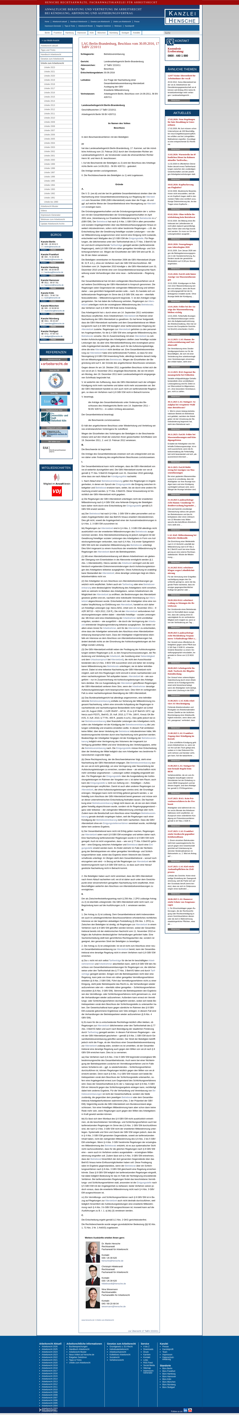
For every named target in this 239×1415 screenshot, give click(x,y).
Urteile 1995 (49, 181)
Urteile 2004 (49, 143)
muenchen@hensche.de (54, 311)
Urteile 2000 (49, 160)
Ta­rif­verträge (116, 245)
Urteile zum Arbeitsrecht (122, 22)
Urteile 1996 (49, 177)
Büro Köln (166, 1379)
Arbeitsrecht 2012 (50, 1384)
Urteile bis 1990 (51, 202)
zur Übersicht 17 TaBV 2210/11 (143, 1331)
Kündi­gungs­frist (118, 476)
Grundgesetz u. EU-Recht (121, 1346)
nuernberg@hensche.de (54, 323)
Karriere (147, 1354)
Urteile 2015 (49, 97)
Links (145, 1360)
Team (164, 1352)
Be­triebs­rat (102, 221)
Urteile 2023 (49, 67)
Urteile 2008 (49, 126)
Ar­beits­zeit (127, 563)
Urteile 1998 (49, 168)
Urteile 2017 (49, 88)
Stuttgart (125, 33)
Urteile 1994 (49, 185)
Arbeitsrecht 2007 (50, 1398)
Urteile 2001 (49, 156)
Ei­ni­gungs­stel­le (136, 238)
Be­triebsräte (146, 218)
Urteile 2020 (49, 76)
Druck (146, 1352)
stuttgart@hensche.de (53, 336)
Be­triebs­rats (147, 304)
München (101, 33)
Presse (137, 22)
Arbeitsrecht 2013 (50, 1381)
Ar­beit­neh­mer (129, 618)
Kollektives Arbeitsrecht (120, 1354)
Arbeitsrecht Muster (85, 26)
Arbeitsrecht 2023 (50, 1354)
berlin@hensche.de (52, 247)
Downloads (148, 1349)
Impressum (167, 1354)
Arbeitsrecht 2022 (50, 1357)
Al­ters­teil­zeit (130, 316)
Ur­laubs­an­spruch (99, 659)
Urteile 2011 (49, 113)
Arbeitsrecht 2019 (50, 1365)
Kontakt (146, 1357)
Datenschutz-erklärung (168, 1358)
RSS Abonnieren (47, 1410)
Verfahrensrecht (117, 1360)
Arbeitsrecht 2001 (50, 1414)
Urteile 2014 (49, 101)
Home (47, 22)
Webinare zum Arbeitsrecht (53, 219)
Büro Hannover (169, 1376)
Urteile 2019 (49, 80)
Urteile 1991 (49, 198)
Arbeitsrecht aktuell (60, 22)
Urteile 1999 (49, 164)
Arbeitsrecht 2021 (50, 1360)
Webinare (118, 26)
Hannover (81, 33)
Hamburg (69, 33)
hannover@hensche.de (54, 285)
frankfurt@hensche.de (53, 259)
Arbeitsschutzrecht (118, 1352)
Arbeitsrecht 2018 (50, 1368)
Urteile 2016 (49, 92)
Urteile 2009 (49, 122)
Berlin (47, 33)
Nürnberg (114, 33)
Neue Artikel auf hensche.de (81, 1354)
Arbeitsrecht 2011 (50, 1387)
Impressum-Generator (53, 26)
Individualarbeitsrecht (119, 1349)
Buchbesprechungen (78, 1346)
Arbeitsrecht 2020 (50, 1363)
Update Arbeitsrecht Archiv (52, 224)
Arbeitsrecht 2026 (50, 1346)
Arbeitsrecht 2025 (50, 1349)
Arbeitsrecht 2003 (50, 1408)
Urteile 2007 (49, 130)
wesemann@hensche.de (114, 1306)
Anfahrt (43, 250)
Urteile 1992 (49, 193)
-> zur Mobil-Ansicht (50, 40)
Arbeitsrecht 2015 (50, 1376)
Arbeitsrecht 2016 (50, 1373)
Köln (92, 33)
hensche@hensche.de (112, 1260)
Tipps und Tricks (48, 50)
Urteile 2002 (49, 151)
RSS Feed (148, 1363)
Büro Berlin (167, 1368)
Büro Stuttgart (168, 1387)
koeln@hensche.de (52, 298)
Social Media (149, 1365)
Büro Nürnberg (169, 1384)
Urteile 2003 (49, 147)
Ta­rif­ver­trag (127, 584)
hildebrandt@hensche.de (114, 1283)
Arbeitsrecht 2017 (50, 1371)
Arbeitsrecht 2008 (50, 1395)
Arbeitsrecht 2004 (50, 1406)
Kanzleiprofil (129, 26)
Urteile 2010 (49, 118)
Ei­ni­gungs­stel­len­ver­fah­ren (115, 823)
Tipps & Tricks (70, 26)
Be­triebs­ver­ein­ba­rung (112, 481)
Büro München (168, 1382)
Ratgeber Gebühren (103, 26)
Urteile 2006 (49, 134)
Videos (44, 210)
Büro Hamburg (168, 1374)
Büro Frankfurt (168, 1371)
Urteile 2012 (49, 109)
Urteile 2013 (49, 105)
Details (53, 250)
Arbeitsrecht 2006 (50, 1400)
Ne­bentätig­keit (148, 656)
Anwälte (136, 33)
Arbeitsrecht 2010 (50, 1389)
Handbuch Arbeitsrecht (78, 22)
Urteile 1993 (49, 189)
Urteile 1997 (49, 172)
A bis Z (146, 1346)
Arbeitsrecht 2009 (50, 1392)
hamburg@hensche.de (53, 272)
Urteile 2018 (49, 84)
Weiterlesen (175, 100)
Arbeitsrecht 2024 (50, 1352)
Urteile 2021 (49, 71)
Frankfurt (58, 33)
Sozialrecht (114, 1357)
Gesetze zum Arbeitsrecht (100, 22)
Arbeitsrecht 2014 (50, 1379)
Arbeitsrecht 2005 (50, 1403)
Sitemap (147, 1368)
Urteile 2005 (49, 139)
